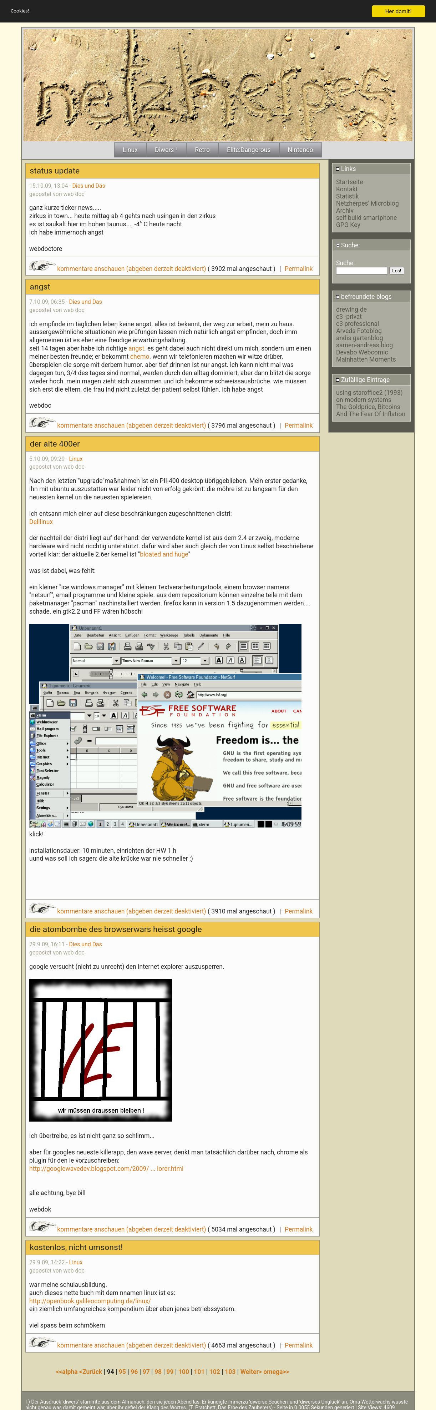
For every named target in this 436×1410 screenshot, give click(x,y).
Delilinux (41, 521)
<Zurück (91, 1371)
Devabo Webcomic (362, 352)
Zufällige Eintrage (363, 379)
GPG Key (348, 224)
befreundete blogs (364, 296)
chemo (139, 356)
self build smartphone (366, 217)
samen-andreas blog (364, 345)
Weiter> (252, 1371)
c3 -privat (349, 316)
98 (158, 1371)
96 (134, 1371)
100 (183, 1371)
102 (214, 1371)
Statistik (347, 196)
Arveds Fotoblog (359, 330)
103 (230, 1371)
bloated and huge (164, 554)
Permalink (299, 268)
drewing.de (351, 309)
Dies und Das (88, 185)
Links (346, 168)
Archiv (345, 210)
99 (169, 1371)
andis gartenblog (359, 338)
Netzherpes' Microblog (367, 203)
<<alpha (67, 1371)
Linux (76, 458)
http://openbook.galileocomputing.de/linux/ (90, 1301)
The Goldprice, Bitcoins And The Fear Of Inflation (370, 410)
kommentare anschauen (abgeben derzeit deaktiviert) (118, 268)
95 (122, 1371)
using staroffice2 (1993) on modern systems (369, 396)
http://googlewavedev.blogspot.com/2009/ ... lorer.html (106, 1168)
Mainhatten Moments (366, 359)
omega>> (276, 1371)
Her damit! (398, 11)
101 (199, 1371)
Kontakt (347, 189)
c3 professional (357, 323)
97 (146, 1371)
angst (136, 348)
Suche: (348, 245)
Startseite (349, 182)
